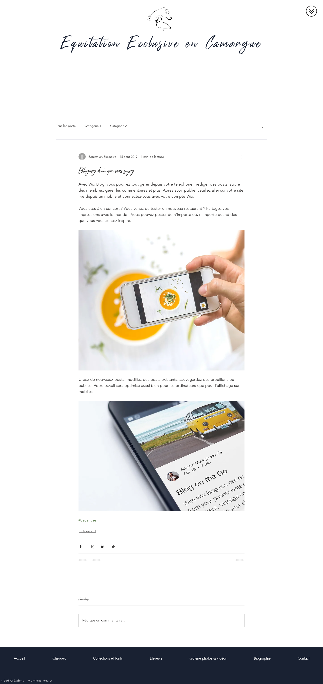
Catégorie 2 (118, 126)
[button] (311, 11)
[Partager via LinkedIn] (102, 546)
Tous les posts (66, 126)
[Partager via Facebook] (81, 546)
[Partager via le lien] (113, 546)
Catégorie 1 (93, 126)
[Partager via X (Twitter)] (91, 546)
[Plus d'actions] (241, 156)
